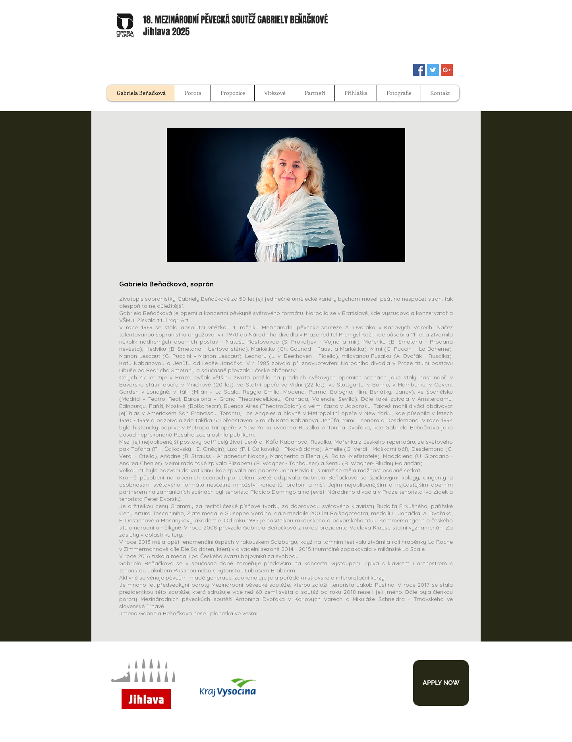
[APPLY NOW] (441, 683)
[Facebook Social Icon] (419, 70)
